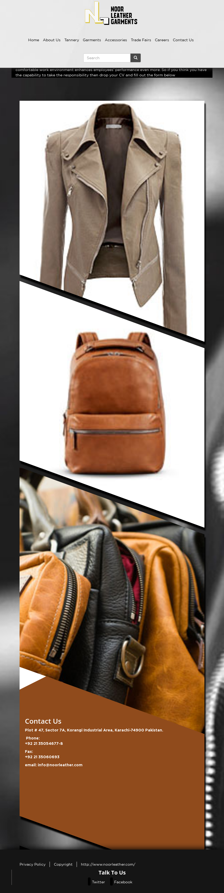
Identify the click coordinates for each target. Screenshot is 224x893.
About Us (52, 40)
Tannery (71, 40)
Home (33, 40)
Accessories (116, 40)
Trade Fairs (141, 40)
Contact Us (183, 40)
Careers (162, 40)
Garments (92, 40)
